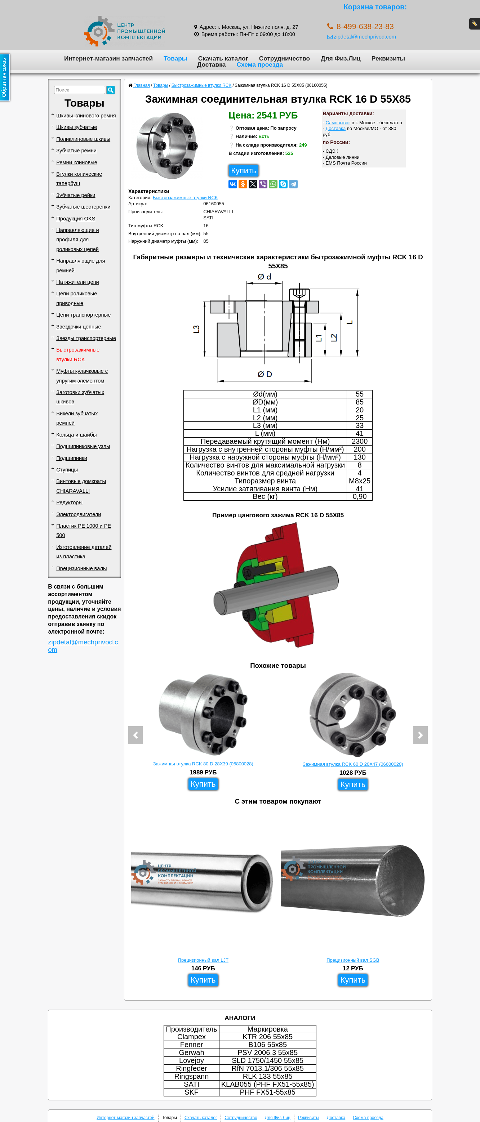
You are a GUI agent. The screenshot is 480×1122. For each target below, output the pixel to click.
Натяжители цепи (77, 282)
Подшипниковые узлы (83, 446)
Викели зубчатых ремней (77, 418)
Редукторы (69, 502)
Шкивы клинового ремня (86, 116)
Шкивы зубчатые (76, 127)
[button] (135, 735)
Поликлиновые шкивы (83, 139)
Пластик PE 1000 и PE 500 (83, 530)
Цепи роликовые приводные (76, 298)
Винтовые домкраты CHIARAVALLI (81, 485)
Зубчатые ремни (76, 150)
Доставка (211, 64)
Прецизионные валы (81, 568)
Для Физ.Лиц (341, 58)
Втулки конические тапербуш (79, 178)
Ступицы (67, 470)
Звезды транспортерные (86, 338)
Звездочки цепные (78, 327)
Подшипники (71, 458)
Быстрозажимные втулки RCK (77, 354)
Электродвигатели (78, 514)
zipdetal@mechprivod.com (361, 37)
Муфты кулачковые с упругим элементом (82, 375)
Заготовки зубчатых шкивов (80, 396)
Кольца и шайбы (76, 435)
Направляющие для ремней (80, 265)
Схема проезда (259, 64)
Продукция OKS (75, 219)
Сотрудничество (284, 58)
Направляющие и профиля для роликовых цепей (77, 239)
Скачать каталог (223, 58)
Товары (175, 58)
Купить (243, 170)
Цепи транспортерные (83, 315)
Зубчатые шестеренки (83, 207)
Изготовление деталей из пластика (83, 551)
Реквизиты (388, 58)
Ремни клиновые (76, 162)
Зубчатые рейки (75, 195)
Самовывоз (337, 122)
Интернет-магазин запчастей (108, 58)
